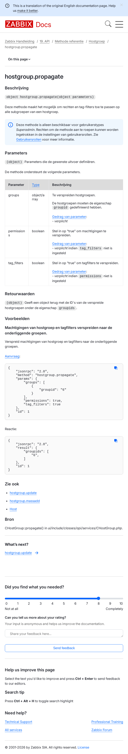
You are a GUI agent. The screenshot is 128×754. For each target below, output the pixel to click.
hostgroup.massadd (25, 518)
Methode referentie (69, 41)
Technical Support (18, 725)
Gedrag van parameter (69, 216)
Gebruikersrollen (28, 139)
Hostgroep (97, 41)
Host (13, 526)
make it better (27, 11)
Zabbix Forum (101, 733)
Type (35, 184)
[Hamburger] (119, 24)
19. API (45, 41)
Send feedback (64, 651)
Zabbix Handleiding (19, 41)
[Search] (108, 24)
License (83, 751)
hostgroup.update (23, 510)
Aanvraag (12, 355)
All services (13, 733)
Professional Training (107, 725)
